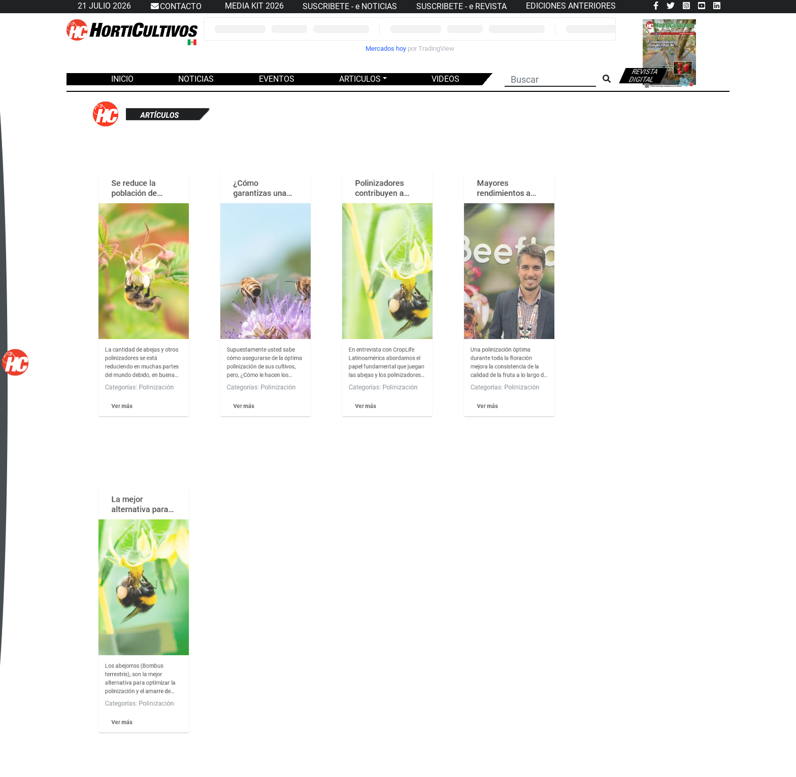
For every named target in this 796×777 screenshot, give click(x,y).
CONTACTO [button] (176, 7)
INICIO (122, 79)
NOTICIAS (196, 79)
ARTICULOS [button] (360, 79)
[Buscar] (550, 78)
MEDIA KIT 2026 (254, 6)
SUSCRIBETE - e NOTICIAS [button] (350, 6)
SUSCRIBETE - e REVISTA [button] (461, 6)
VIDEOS (445, 79)
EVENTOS (276, 79)
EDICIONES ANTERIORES (571, 6)
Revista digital (643, 75)
